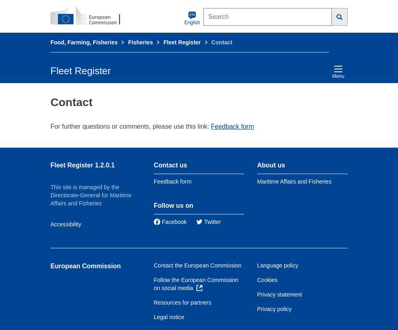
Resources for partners (182, 302)
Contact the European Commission (197, 265)
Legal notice (169, 317)
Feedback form (232, 126)
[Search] (340, 17)
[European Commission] (89, 16)
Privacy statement (279, 294)
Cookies (267, 280)
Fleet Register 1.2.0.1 (82, 165)
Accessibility (65, 224)
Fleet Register (182, 42)
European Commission (85, 266)
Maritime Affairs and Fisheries (294, 181)
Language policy (277, 265)
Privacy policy (274, 309)
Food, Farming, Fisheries (83, 42)
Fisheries (140, 42)
